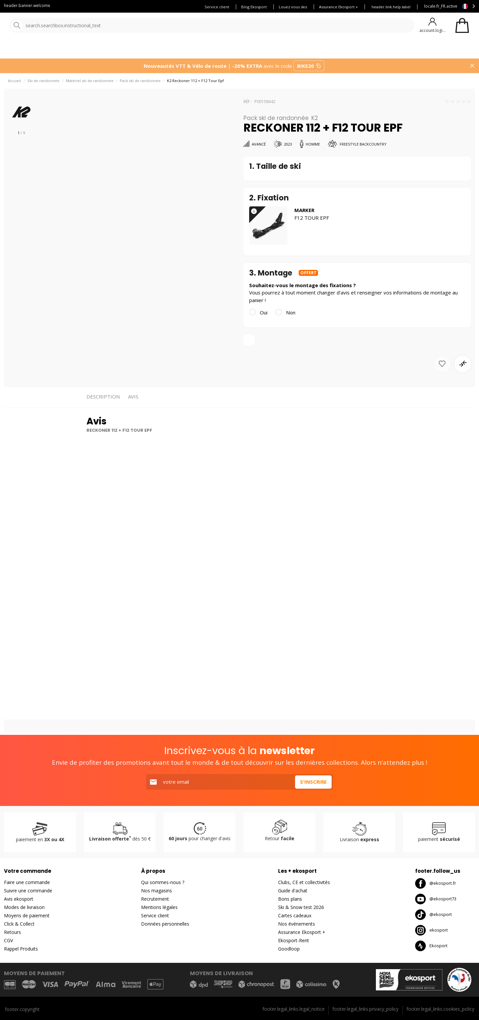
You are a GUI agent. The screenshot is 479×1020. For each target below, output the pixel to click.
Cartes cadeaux (294, 915)
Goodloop (289, 949)
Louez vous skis (293, 6)
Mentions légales (159, 907)
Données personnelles (165, 924)
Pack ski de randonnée (140, 83)
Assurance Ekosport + (338, 6)
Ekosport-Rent (293, 940)
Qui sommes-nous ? (162, 882)
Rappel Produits (21, 949)
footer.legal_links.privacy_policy (365, 1009)
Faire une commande (27, 882)
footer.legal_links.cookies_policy (440, 1009)
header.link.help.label (391, 6)
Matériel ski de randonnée (89, 83)
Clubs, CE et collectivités (304, 882)
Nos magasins (156, 890)
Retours (12, 932)
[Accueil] (39, 26)
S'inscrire (313, 781)
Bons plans (292, 49)
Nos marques (206, 49)
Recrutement (155, 899)
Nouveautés (247, 49)
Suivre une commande (28, 890)
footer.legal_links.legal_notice (293, 1009)
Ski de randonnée (43, 83)
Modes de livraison (24, 907)
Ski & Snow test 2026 (301, 907)
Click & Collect (19, 924)
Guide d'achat (292, 890)
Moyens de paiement (27, 915)
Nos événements (296, 924)
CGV (8, 940)
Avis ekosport (18, 899)
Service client (217, 6)
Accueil (14, 83)
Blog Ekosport (254, 6)
